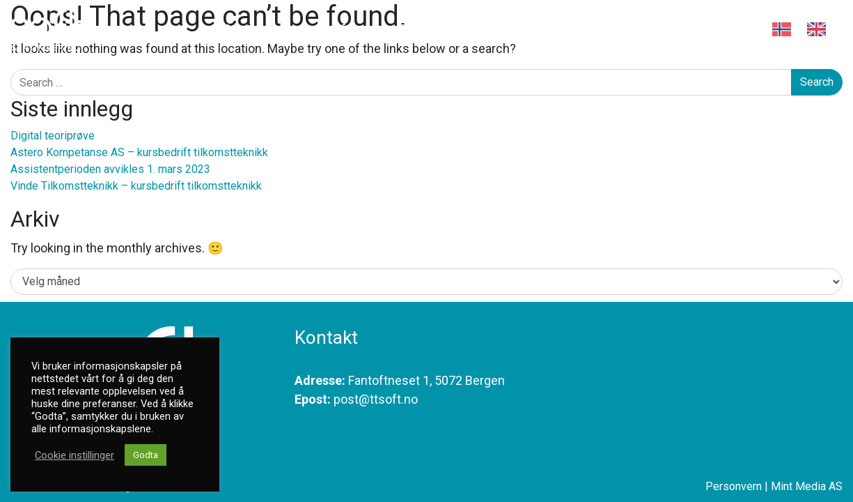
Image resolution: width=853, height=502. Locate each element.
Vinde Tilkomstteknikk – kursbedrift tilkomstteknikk (136, 185)
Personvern (733, 486)
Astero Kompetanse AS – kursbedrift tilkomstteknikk (139, 152)
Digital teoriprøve (52, 135)
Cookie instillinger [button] (74, 455)
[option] (820, 29)
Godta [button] (145, 455)
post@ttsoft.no (376, 399)
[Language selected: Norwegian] (807, 33)
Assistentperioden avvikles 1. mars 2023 (110, 169)
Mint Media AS (807, 486)
